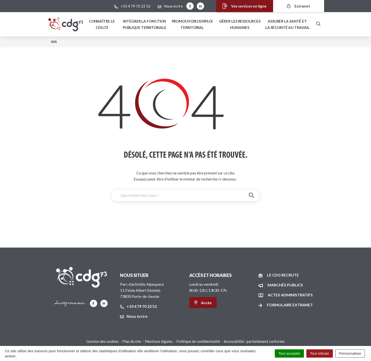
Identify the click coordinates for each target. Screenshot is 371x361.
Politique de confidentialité (198, 341)
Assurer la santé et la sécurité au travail (287, 24)
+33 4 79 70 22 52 (138, 306)
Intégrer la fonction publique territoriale (144, 24)
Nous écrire (133, 316)
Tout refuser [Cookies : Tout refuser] (319, 353)
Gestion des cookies (102, 341)
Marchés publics (285, 285)
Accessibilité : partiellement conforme (254, 341)
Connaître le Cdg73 (102, 24)
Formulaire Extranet (290, 304)
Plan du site (131, 341)
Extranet (298, 6)
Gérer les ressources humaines (239, 24)
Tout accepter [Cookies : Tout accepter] (289, 353)
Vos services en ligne (241, 6)
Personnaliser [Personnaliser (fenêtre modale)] (350, 353)
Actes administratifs (290, 294)
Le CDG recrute (283, 275)
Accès (203, 302)
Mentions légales (159, 341)
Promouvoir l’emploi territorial (192, 24)
